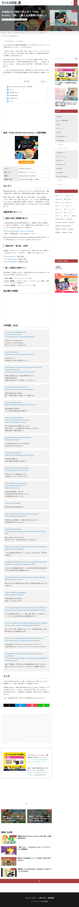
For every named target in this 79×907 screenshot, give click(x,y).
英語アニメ (61, 184)
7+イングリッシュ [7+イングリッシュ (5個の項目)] (60, 195)
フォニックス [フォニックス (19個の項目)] (59, 212)
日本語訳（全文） (12, 98)
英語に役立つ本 (61, 164)
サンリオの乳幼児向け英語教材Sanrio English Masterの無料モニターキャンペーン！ (38, 762)
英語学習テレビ (61, 152)
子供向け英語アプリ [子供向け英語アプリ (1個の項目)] (61, 219)
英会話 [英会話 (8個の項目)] (65, 229)
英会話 (59, 132)
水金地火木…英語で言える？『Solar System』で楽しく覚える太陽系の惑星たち (30, 32)
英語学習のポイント (13, 92)
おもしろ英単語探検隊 (62, 120)
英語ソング (61, 180)
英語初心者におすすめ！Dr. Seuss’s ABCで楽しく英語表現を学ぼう (34, 837)
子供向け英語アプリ (62, 136)
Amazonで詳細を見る (26, 162)
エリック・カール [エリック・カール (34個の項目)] (60, 202)
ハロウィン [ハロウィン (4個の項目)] (70, 205)
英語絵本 (24, 19)
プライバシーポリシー (31, 898)
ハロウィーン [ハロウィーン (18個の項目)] (59, 209)
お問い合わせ (42, 898)
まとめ (10, 101)
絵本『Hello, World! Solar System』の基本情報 (19, 87)
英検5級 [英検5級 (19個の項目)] (65, 232)
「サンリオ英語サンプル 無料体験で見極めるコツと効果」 (37, 773)
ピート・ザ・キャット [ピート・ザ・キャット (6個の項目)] (70, 209)
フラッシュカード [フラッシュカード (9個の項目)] (69, 212)
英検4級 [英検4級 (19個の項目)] (58, 232)
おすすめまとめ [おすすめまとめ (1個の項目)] (68, 199)
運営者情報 (51, 898)
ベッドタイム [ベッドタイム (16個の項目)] (59, 215)
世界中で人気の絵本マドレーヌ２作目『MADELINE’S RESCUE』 (34, 859)
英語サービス (60, 160)
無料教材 (61, 144)
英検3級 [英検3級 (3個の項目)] (71, 229)
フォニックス (60, 128)
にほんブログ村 (58, 268)
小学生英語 (60, 172)
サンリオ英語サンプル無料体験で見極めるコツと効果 (66, 83)
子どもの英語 (44, 901)
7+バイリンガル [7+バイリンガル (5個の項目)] (71, 195)
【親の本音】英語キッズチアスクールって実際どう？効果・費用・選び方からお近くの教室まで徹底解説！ (66, 103)
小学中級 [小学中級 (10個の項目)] (70, 219)
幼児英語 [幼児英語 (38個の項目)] (72, 222)
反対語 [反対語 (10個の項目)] (75, 215)
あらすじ (10, 90)
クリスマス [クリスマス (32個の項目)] (70, 202)
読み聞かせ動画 (12, 95)
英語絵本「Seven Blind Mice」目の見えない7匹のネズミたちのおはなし (34, 870)
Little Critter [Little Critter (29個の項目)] (59, 199)
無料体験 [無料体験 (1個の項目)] (59, 229)
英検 (58, 124)
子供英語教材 (60, 140)
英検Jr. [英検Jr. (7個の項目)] (71, 232)
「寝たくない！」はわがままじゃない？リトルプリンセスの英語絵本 (34, 848)
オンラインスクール (62, 156)
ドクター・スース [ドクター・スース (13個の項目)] (60, 205)
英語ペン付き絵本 (63, 148)
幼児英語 (59, 168)
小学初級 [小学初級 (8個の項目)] (59, 222)
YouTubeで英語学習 (62, 176)
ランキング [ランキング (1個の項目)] (68, 215)
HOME (4, 32)
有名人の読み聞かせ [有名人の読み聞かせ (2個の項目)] (67, 225)
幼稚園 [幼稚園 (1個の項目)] (58, 225)
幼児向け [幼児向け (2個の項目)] (66, 222)
